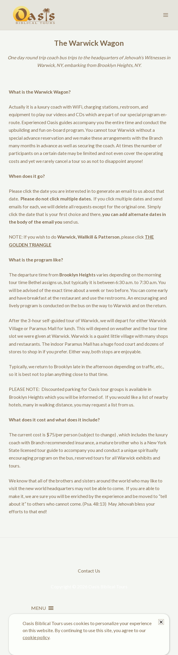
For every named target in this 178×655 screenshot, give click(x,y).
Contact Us (89, 570)
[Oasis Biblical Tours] (34, 15)
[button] (38, 608)
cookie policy (36, 637)
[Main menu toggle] (165, 15)
